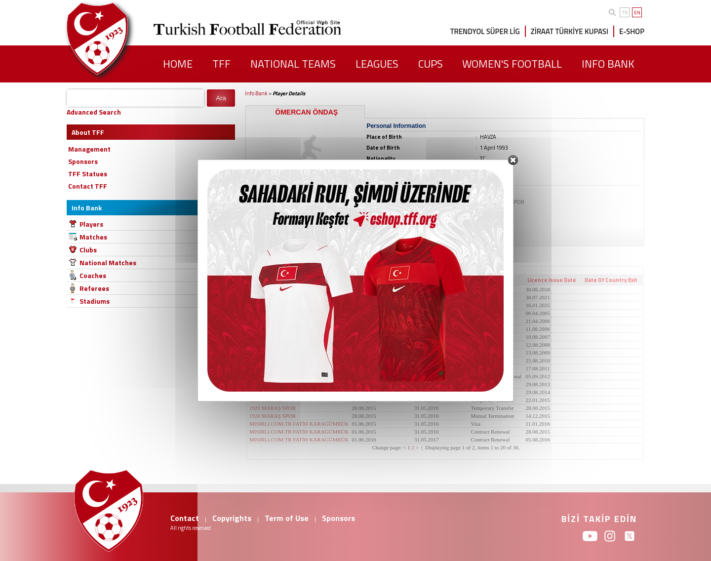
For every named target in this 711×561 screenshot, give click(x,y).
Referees (94, 288)
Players (91, 224)
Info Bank (256, 93)
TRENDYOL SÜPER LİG (485, 31)
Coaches (92, 275)
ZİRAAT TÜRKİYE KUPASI (569, 31)
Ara (221, 98)
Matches (93, 237)
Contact (184, 518)
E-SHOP (631, 31)
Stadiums (94, 301)
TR (625, 12)
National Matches (107, 262)
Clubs (88, 249)
